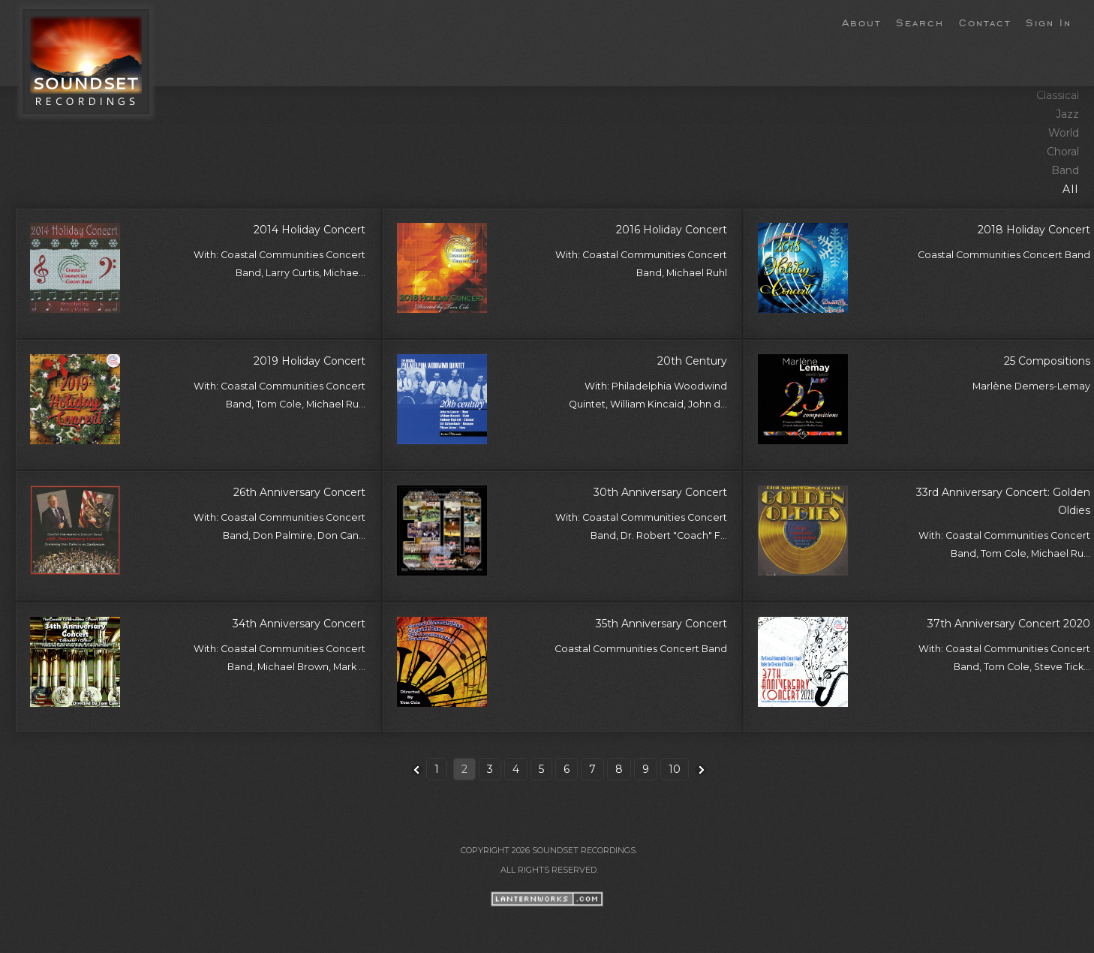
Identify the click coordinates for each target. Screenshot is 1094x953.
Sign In (1048, 22)
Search (920, 22)
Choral (1063, 151)
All (1070, 189)
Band (1065, 170)
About (861, 22)
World (1063, 133)
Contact (985, 22)
